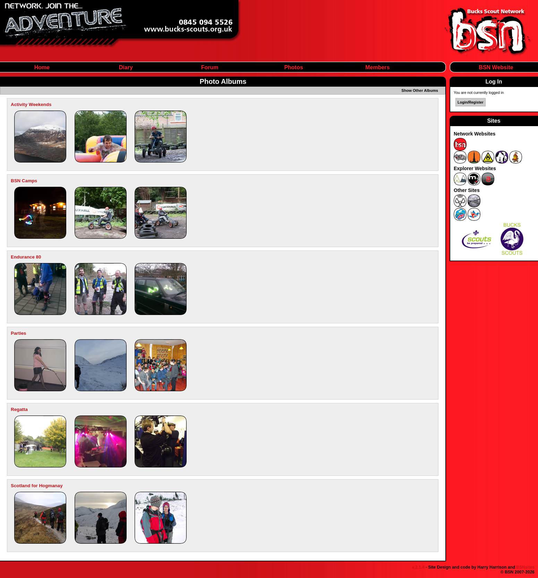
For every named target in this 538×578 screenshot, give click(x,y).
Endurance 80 (26, 257)
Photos (293, 67)
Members (377, 67)
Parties (18, 333)
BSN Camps (24, 180)
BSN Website (496, 67)
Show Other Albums (419, 90)
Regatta (19, 409)
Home (42, 67)
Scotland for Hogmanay (37, 485)
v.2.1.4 (418, 567)
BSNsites (525, 567)
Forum (210, 67)
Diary (126, 67)
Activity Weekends (31, 104)
